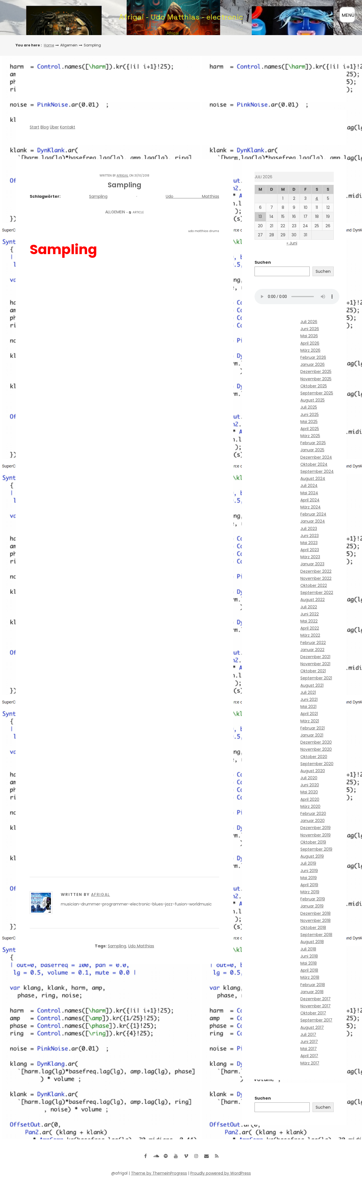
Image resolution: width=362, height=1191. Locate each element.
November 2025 (315, 379)
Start (34, 127)
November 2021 (315, 664)
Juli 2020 (308, 778)
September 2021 (316, 678)
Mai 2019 (308, 878)
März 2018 (309, 977)
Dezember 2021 (315, 657)
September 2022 (316, 592)
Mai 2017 (308, 1048)
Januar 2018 (312, 992)
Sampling (98, 196)
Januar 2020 (312, 820)
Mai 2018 (308, 963)
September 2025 (316, 393)
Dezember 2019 (315, 828)
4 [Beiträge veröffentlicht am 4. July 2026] (316, 198)
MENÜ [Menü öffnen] (348, 15)
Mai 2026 (309, 336)
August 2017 (312, 1027)
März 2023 (310, 557)
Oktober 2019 (313, 842)
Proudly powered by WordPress (220, 1173)
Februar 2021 (312, 728)
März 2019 (309, 892)
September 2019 (316, 849)
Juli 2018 (308, 949)
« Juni (291, 243)
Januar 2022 (312, 650)
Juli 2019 (308, 863)
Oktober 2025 (313, 386)
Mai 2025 (309, 421)
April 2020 (309, 799)
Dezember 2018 (315, 913)
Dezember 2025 (315, 371)
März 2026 (310, 350)
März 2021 (309, 721)
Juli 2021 (308, 692)
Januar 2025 (312, 450)
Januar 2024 (312, 521)
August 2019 (312, 856)
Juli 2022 (308, 607)
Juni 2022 (309, 614)
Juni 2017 (309, 1041)
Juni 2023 (309, 535)
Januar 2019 (312, 906)
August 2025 (312, 400)
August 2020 (312, 771)
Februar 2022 (313, 642)
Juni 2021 (309, 699)
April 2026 (309, 343)
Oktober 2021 (313, 671)
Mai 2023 (309, 543)
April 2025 (309, 429)
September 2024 (317, 471)
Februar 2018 (312, 985)
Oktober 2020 (313, 756)
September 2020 (316, 764)
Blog (44, 127)
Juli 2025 (308, 407)
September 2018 (316, 934)
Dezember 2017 (315, 999)
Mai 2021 (308, 706)
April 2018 (309, 970)
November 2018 (315, 920)
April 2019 (309, 885)
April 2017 (309, 1056)
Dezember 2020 (316, 742)
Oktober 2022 (313, 585)
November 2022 (315, 578)
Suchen (263, 262)
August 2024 (312, 478)
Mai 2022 (309, 621)
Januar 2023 (312, 564)
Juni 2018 (309, 956)
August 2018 (312, 942)
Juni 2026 (309, 329)
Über (54, 127)
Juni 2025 (309, 414)
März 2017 (309, 1063)
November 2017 (315, 1006)
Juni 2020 (309, 785)
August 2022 (312, 599)
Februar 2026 (313, 357)
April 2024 (310, 500)
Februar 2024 (313, 514)
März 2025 (310, 436)
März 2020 (310, 806)
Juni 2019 (309, 871)
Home (49, 45)
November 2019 (315, 835)
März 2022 (310, 635)
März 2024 (310, 507)
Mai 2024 (309, 493)
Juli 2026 (308, 322)
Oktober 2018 (313, 927)
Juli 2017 (308, 1034)
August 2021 (312, 685)
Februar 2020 (313, 813)
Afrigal (122, 175)
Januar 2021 (311, 735)
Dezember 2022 (315, 571)
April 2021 (309, 713)
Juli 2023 (308, 528)
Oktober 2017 (313, 1013)
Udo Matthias (192, 196)
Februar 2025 (313, 443)
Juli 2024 (309, 485)
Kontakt (67, 127)
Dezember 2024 (316, 457)
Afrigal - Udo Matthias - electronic (181, 17)
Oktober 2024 (313, 464)
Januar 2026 (312, 364)
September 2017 (316, 1020)
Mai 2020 (309, 792)
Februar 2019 (312, 899)
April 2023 (309, 550)
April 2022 (309, 628)
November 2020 (316, 749)
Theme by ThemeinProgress (159, 1173)
